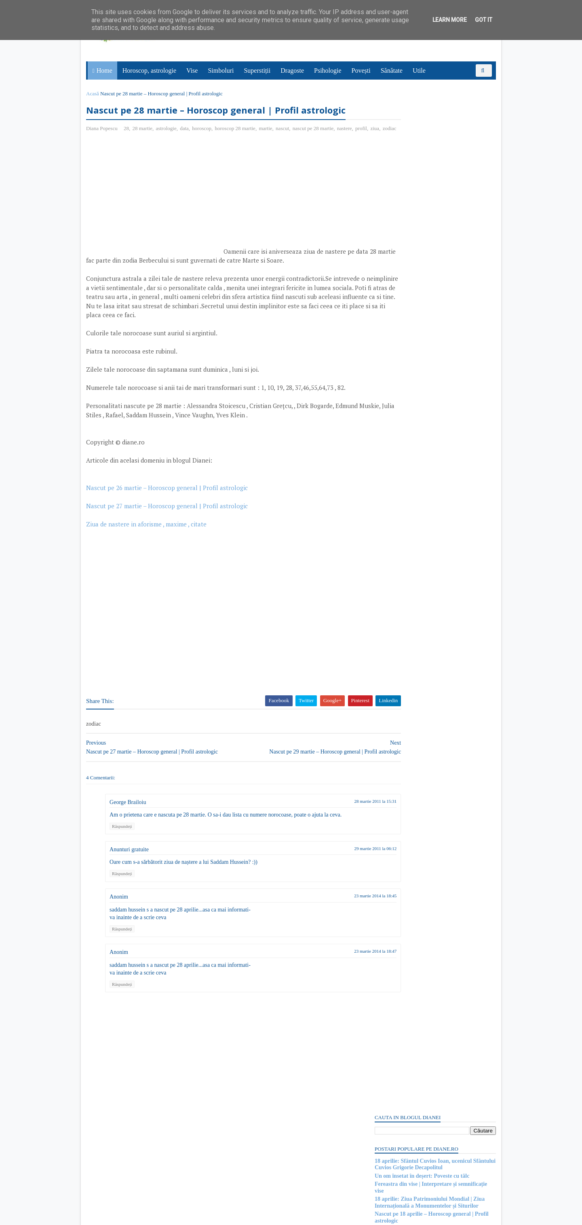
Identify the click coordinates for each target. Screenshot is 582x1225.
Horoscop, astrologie (150, 70)
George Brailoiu (130, 837)
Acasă (95, 94)
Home (106, 70)
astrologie (168, 145)
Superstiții (258, 70)
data (187, 145)
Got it (483, 20)
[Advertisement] (157, 222)
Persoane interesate (432, 1139)
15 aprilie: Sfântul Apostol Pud (409, 1026)
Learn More (449, 20)
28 (129, 145)
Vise (193, 70)
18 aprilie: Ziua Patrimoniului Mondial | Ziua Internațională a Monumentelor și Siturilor (427, 179)
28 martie (145, 145)
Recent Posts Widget (387, 1116)
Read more (418, 868)
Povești (362, 70)
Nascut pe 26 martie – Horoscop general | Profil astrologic (170, 522)
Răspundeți (125, 860)
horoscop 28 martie (237, 145)
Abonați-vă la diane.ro (392, 1139)
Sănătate (393, 70)
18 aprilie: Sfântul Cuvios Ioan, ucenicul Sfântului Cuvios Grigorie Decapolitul (432, 140)
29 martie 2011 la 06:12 (328, 882)
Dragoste (294, 70)
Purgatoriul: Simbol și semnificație (414, 967)
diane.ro (133, 1215)
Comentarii (393, 496)
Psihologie (329, 70)
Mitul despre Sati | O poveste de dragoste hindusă (431, 1086)
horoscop (204, 145)
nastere (97, 154)
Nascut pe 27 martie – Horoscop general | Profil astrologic (170, 540)
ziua (127, 154)
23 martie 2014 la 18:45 (328, 930)
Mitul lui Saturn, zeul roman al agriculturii (424, 907)
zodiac (142, 154)
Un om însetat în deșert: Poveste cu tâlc (419, 152)
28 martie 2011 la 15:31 (328, 835)
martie (268, 145)
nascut (285, 145)
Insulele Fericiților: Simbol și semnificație (422, 848)
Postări (388, 482)
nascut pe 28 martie (315, 145)
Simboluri (222, 70)
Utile (420, 70)
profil (114, 154)
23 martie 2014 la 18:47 (328, 985)
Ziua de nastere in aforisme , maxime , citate (149, 558)
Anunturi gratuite (132, 884)
